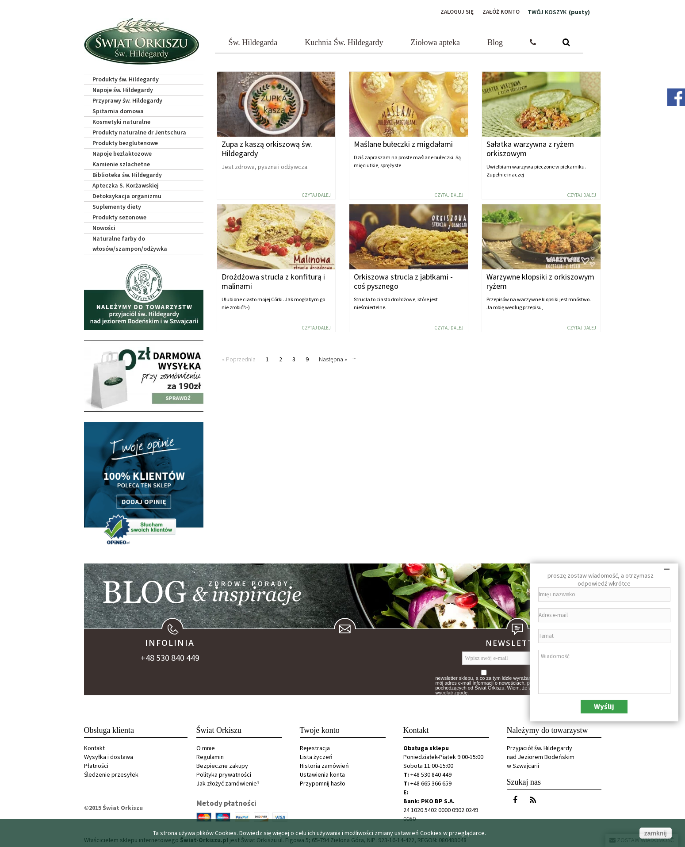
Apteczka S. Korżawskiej (125, 184)
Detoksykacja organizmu (126, 195)
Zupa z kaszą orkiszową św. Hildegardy (267, 147)
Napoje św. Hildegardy (122, 88)
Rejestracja (315, 747)
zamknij (655, 833)
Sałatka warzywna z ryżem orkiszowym (530, 147)
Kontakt (94, 747)
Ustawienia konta (322, 773)
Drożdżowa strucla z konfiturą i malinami (273, 280)
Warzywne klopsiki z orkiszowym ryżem (540, 280)
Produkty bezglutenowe (125, 142)
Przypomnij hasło (322, 782)
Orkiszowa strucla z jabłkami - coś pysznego (403, 280)
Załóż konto (500, 12)
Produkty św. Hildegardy (125, 78)
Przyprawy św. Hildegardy (127, 99)
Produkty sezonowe (119, 216)
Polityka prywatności (223, 773)
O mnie (205, 747)
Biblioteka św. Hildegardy (127, 173)
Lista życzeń (316, 755)
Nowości (103, 226)
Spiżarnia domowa (118, 110)
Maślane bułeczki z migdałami (403, 143)
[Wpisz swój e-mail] (510, 656)
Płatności (96, 764)
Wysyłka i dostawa (108, 755)
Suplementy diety (116, 205)
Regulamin (210, 755)
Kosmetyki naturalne (121, 120)
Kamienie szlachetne (121, 163)
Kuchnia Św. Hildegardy (344, 41)
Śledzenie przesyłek (111, 773)
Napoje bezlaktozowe (122, 152)
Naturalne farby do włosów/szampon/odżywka (129, 242)
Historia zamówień (324, 764)
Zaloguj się (453, 12)
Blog (495, 41)
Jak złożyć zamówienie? (228, 782)
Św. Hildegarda (253, 41)
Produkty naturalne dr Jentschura (139, 131)
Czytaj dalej (316, 194)
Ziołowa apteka (435, 41)
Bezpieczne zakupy (222, 764)
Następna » (333, 358)
